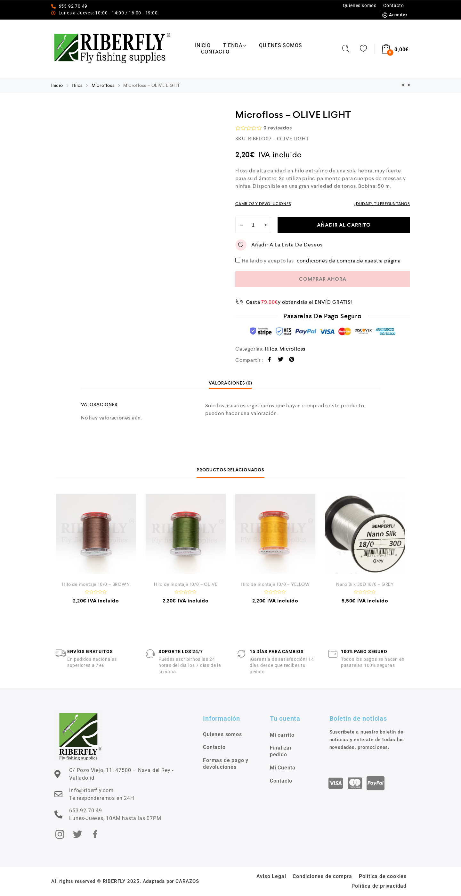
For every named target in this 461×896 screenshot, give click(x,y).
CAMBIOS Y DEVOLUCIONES (263, 203)
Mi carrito (282, 735)
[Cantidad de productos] (253, 225)
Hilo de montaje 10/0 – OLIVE (185, 584)
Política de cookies (383, 876)
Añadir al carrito (344, 224)
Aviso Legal (271, 876)
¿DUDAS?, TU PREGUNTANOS (382, 203)
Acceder (394, 15)
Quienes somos (359, 5)
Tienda (235, 45)
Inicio (203, 45)
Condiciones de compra (322, 876)
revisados (277, 127)
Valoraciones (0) (230, 383)
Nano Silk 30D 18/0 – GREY (365, 584)
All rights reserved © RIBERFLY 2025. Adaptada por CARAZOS (125, 881)
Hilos (77, 85)
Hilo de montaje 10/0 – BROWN (96, 584)
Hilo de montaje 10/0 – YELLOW (275, 584)
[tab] (230, 383)
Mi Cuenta (282, 768)
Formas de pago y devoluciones (225, 763)
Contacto (393, 5)
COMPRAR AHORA (322, 279)
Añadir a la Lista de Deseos (279, 245)
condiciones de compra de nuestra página (349, 260)
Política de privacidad (379, 886)
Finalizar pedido (281, 751)
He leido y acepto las (322, 260)
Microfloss (103, 85)
